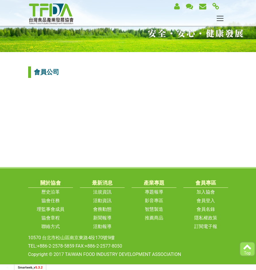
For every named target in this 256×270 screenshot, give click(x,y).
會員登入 (206, 200)
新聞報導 (102, 218)
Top (247, 248)
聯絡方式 (50, 226)
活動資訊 (102, 200)
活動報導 (102, 226)
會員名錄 (206, 209)
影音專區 (154, 200)
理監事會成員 (50, 209)
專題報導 (154, 192)
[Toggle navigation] (220, 18)
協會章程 (50, 218)
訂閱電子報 (205, 226)
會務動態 (102, 209)
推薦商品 (154, 218)
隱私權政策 (205, 218)
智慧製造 (154, 209)
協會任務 (50, 200)
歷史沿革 (50, 192)
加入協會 (206, 192)
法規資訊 (102, 192)
